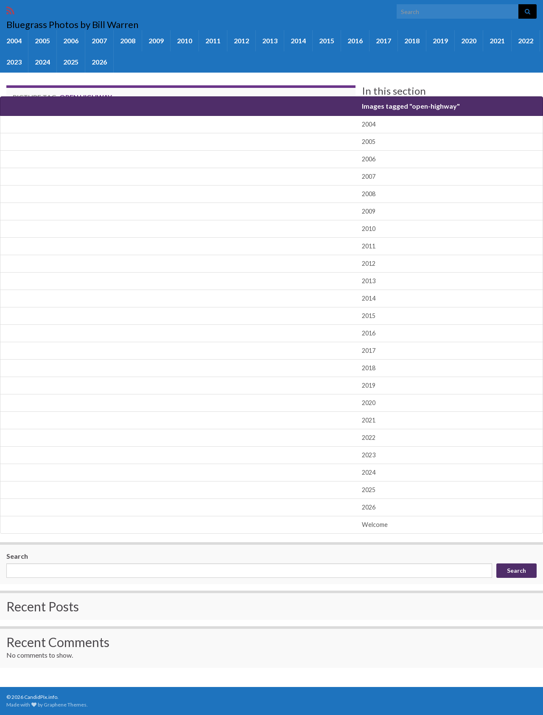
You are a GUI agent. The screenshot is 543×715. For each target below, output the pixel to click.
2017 (383, 41)
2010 (184, 41)
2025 (70, 62)
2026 (99, 62)
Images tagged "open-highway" (411, 106)
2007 (99, 41)
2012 (241, 41)
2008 (127, 41)
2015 (326, 41)
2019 (440, 41)
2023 (14, 62)
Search (17, 556)
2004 (14, 41)
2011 (213, 41)
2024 (42, 62)
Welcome (375, 524)
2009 (156, 41)
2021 (497, 41)
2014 (298, 41)
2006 (70, 41)
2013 (269, 41)
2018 (412, 41)
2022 (525, 41)
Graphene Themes (65, 704)
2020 (468, 41)
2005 (42, 41)
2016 (355, 41)
